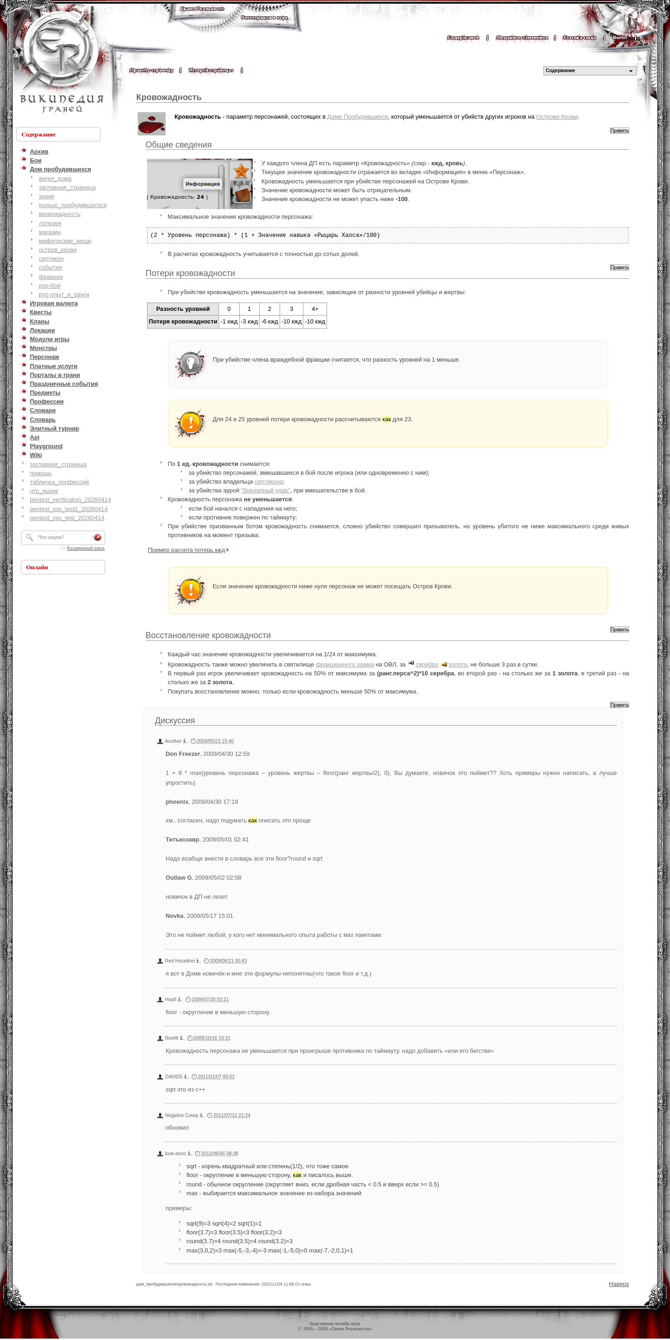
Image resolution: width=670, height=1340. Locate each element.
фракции (51, 276)
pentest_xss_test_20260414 (67, 517)
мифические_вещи (65, 240)
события (50, 267)
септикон (51, 258)
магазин (49, 232)
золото (458, 664)
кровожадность (59, 213)
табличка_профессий (59, 481)
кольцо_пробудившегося (73, 205)
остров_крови (57, 249)
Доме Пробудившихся (357, 116)
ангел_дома (55, 178)
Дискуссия (175, 720)
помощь (41, 473)
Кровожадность (169, 97)
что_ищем (44, 490)
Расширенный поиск (86, 548)
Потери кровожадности (190, 273)
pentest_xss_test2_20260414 (68, 508)
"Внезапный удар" (265, 490)
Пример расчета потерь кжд (186, 549)
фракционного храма (345, 664)
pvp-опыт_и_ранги (64, 294)
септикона (269, 481)
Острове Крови (556, 116)
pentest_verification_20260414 (70, 499)
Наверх (619, 1283)
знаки (46, 196)
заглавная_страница (67, 187)
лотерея (50, 223)
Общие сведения (179, 144)
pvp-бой (49, 285)
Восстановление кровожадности (208, 635)
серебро (426, 664)
